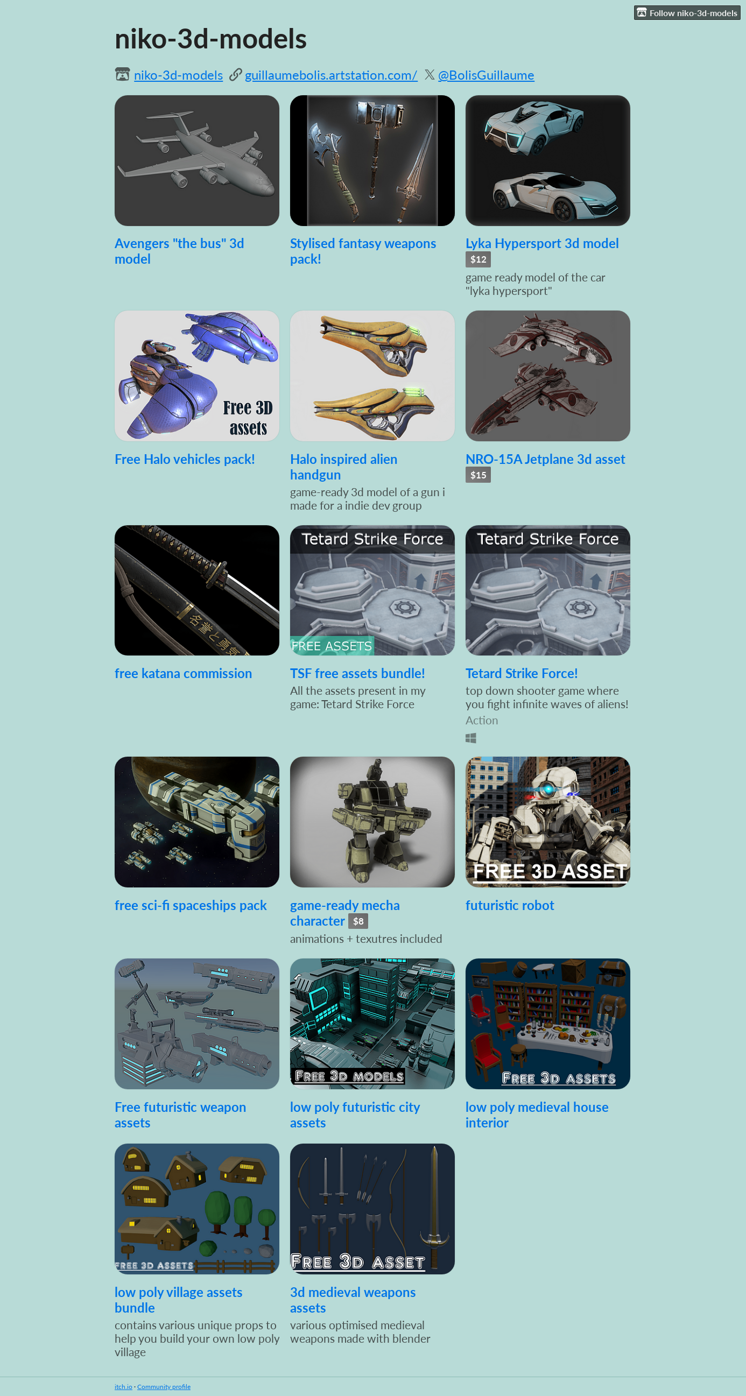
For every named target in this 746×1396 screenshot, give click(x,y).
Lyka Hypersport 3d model (542, 243)
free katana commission (183, 673)
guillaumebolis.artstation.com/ (331, 74)
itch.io (123, 1387)
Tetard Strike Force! (522, 673)
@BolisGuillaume (486, 74)
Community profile (164, 1387)
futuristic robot (510, 905)
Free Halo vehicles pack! (185, 459)
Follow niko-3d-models (687, 12)
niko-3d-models (178, 74)
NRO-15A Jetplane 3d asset (545, 459)
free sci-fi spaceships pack (191, 905)
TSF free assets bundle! (357, 673)
